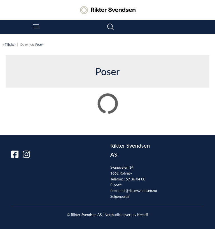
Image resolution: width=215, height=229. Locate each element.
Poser (39, 44)
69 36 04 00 (135, 179)
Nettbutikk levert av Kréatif (126, 214)
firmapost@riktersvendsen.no (133, 190)
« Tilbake (9, 44)
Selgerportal (120, 196)
